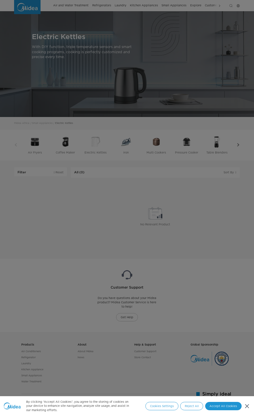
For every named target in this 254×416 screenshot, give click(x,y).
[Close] (247, 406)
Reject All (192, 406)
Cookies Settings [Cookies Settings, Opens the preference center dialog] (162, 406)
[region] (127, 406)
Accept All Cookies (223, 406)
